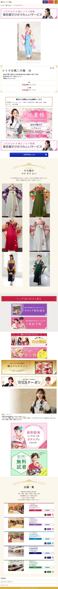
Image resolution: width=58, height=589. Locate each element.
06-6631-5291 (33, 534)
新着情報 (29, 578)
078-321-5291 (33, 505)
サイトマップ (29, 585)
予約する (33, 510)
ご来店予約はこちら (35, 155)
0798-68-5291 (33, 548)
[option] (29, 40)
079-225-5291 (33, 563)
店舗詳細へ (46, 510)
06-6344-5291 (33, 520)
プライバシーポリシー (29, 581)
